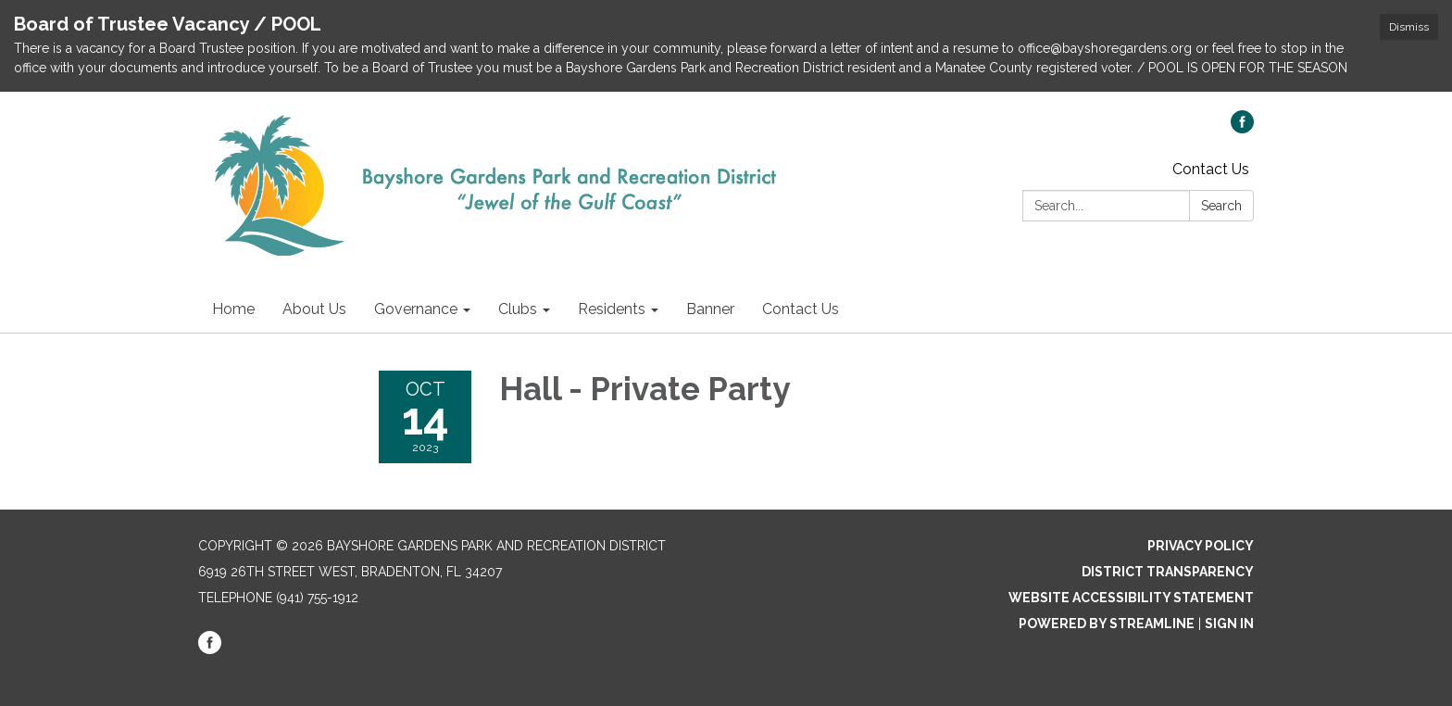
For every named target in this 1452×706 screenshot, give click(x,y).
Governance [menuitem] (415, 309)
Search (1221, 205)
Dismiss (1409, 26)
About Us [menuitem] (314, 309)
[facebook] (1242, 128)
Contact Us (1210, 169)
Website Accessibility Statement (1131, 597)
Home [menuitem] (233, 309)
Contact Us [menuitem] (800, 309)
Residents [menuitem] (611, 309)
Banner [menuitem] (710, 309)
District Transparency (1168, 571)
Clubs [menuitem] (517, 309)
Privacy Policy (1200, 545)
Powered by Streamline (1107, 623)
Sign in (1229, 623)
